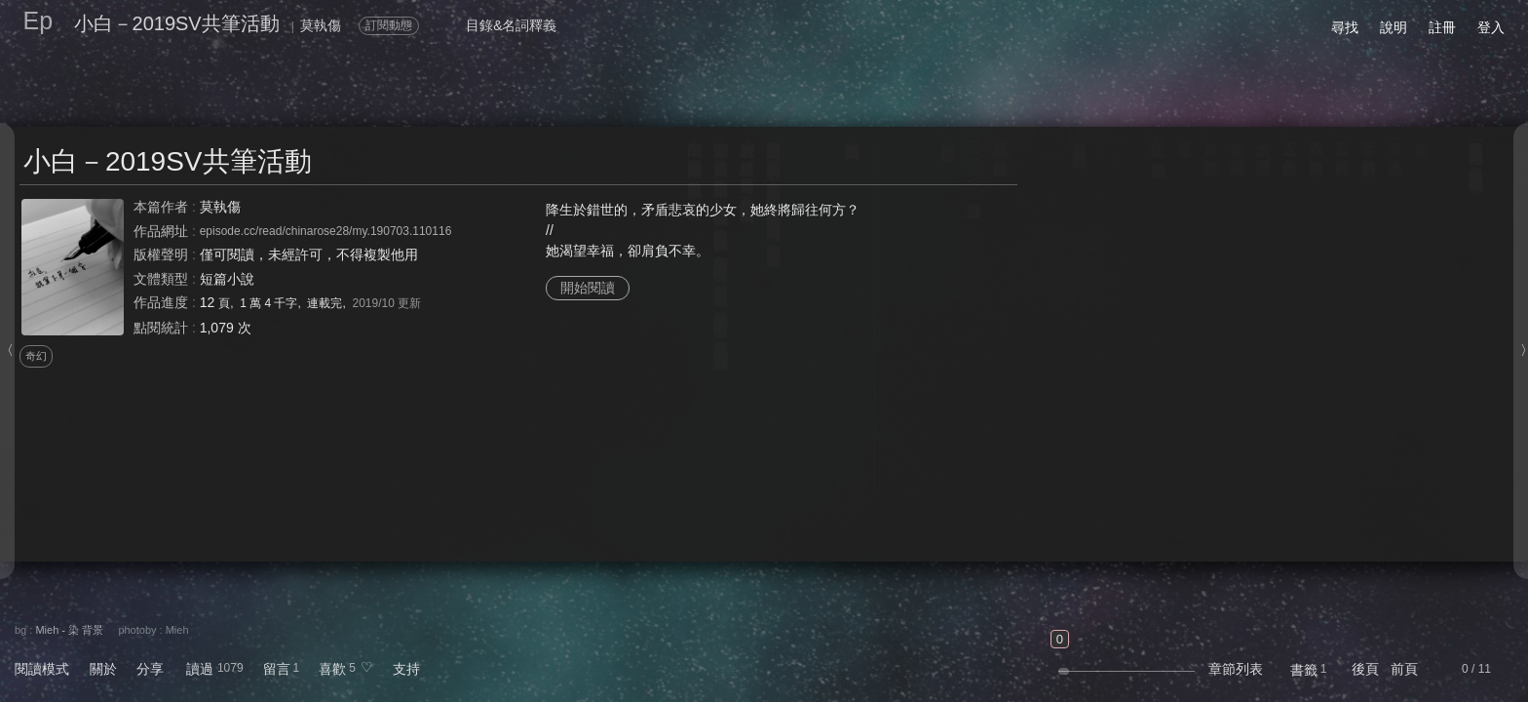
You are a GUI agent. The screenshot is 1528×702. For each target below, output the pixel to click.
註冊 (1442, 27)
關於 (103, 669)
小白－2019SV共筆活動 (177, 23)
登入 (1491, 27)
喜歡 (332, 669)
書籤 (1304, 670)
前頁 (1404, 669)
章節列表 (1235, 669)
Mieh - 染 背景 (69, 630)
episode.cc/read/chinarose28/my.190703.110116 (326, 231)
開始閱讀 (587, 287)
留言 (276, 669)
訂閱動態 (388, 25)
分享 (150, 669)
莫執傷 (220, 206)
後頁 (1365, 669)
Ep (38, 20)
